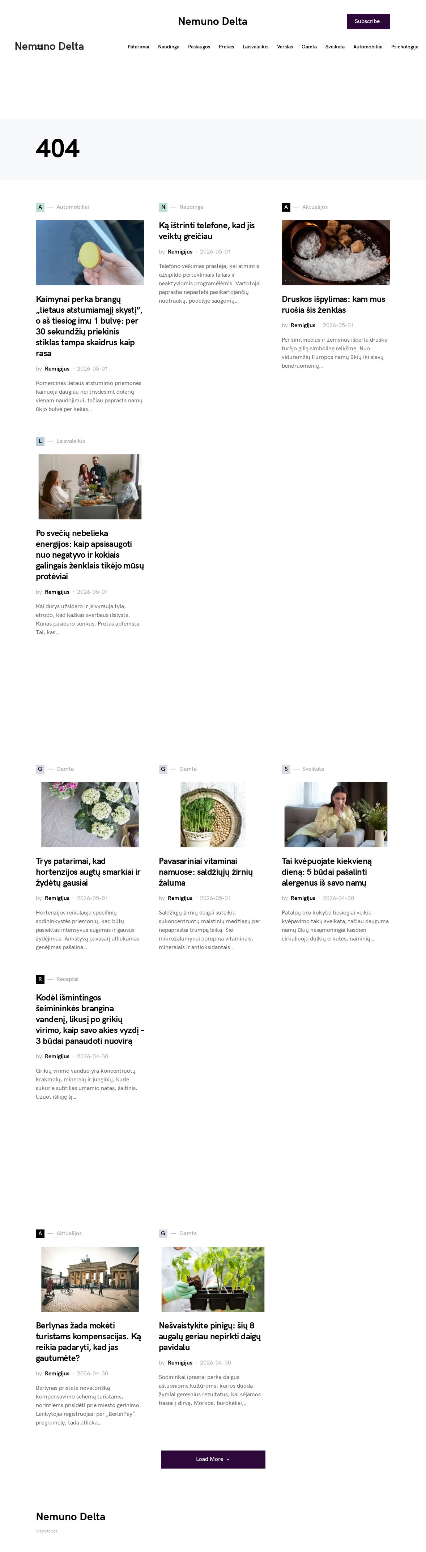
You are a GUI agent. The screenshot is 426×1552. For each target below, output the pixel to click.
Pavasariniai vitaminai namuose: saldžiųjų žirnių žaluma (206, 872)
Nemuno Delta (213, 21)
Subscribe (367, 21)
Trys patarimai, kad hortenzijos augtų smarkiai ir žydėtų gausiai (88, 872)
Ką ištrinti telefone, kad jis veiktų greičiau (207, 231)
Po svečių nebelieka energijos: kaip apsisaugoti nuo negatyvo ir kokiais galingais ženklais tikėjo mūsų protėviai (90, 555)
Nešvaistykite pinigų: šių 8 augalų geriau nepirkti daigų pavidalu (210, 1336)
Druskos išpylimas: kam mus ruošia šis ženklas (333, 304)
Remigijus (57, 369)
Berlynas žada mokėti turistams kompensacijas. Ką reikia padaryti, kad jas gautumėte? (88, 1341)
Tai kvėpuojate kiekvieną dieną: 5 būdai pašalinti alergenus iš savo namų (327, 872)
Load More (209, 1459)
